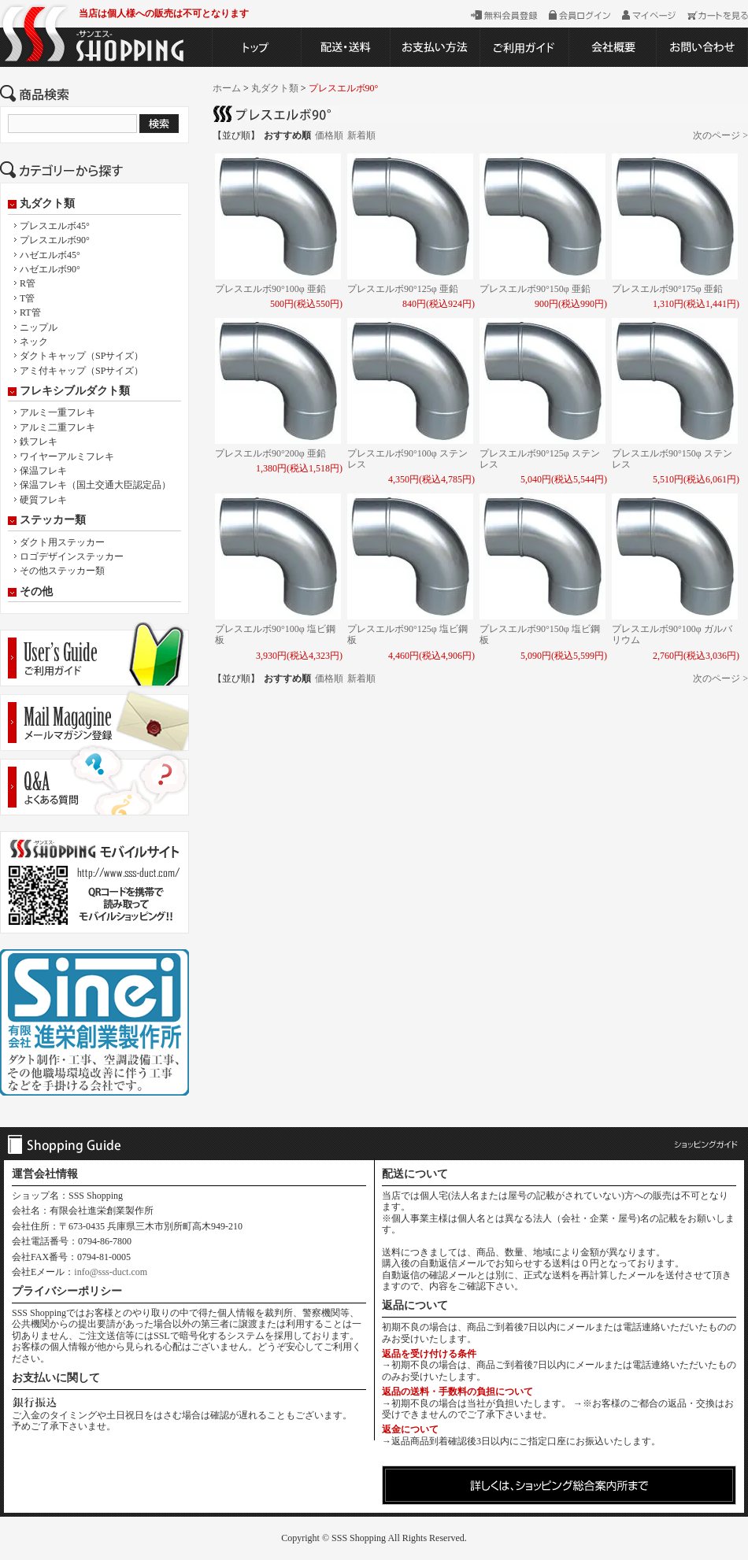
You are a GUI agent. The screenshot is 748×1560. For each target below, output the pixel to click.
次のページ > (720, 135)
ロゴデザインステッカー (72, 556)
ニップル (38, 327)
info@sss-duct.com (110, 1271)
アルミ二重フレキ (57, 427)
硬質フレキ (43, 499)
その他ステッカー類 (62, 570)
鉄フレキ (38, 441)
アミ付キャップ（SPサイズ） (81, 370)
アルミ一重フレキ (57, 412)
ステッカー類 (53, 520)
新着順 (361, 135)
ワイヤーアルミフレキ (67, 456)
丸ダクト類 (47, 203)
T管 (27, 298)
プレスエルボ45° (55, 225)
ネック (34, 341)
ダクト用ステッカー (62, 542)
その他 (36, 591)
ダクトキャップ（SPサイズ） (81, 355)
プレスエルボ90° (55, 240)
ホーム (227, 88)
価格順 (329, 135)
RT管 (30, 312)
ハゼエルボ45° (50, 255)
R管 (27, 283)
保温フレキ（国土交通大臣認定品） (95, 484)
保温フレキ (43, 470)
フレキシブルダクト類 (75, 391)
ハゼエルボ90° (50, 269)
